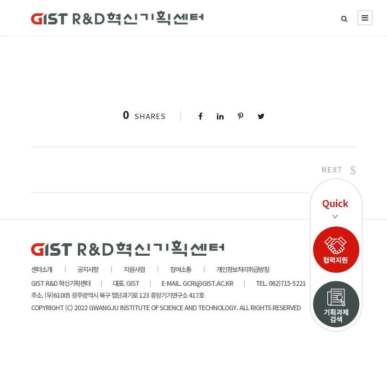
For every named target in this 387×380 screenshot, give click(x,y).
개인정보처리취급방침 (242, 269)
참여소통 (180, 269)
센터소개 (41, 269)
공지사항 (87, 269)
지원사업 (134, 269)
